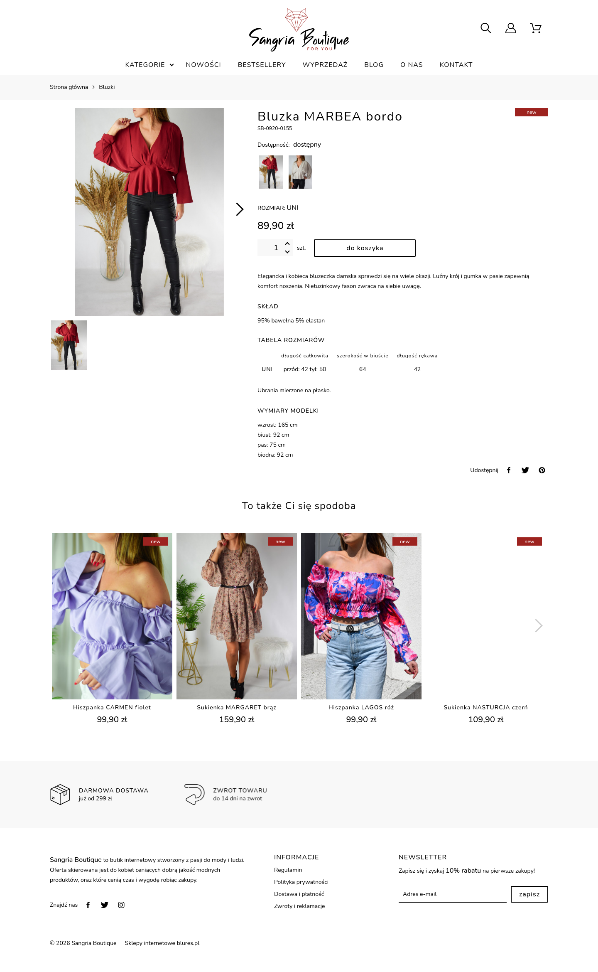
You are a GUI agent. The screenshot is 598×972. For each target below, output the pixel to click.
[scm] (535, 29)
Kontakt (456, 64)
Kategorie (145, 64)
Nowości (203, 64)
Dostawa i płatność (299, 894)
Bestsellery (262, 64)
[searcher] (485, 29)
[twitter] (525, 470)
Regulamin (288, 870)
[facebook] (508, 470)
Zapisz (529, 894)
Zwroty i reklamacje (299, 906)
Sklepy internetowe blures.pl (162, 943)
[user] (510, 29)
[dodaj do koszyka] (365, 248)
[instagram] (121, 905)
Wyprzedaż (325, 64)
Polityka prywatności (301, 882)
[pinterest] (542, 470)
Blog (374, 64)
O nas (411, 64)
